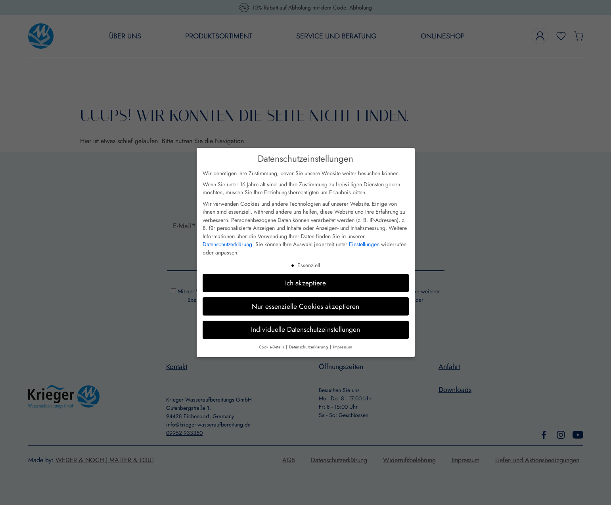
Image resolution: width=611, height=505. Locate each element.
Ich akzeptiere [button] (305, 283)
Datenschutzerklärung (227, 244)
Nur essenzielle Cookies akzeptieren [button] (305, 306)
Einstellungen (364, 244)
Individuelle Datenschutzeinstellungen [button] (305, 329)
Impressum (342, 347)
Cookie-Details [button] (272, 347)
